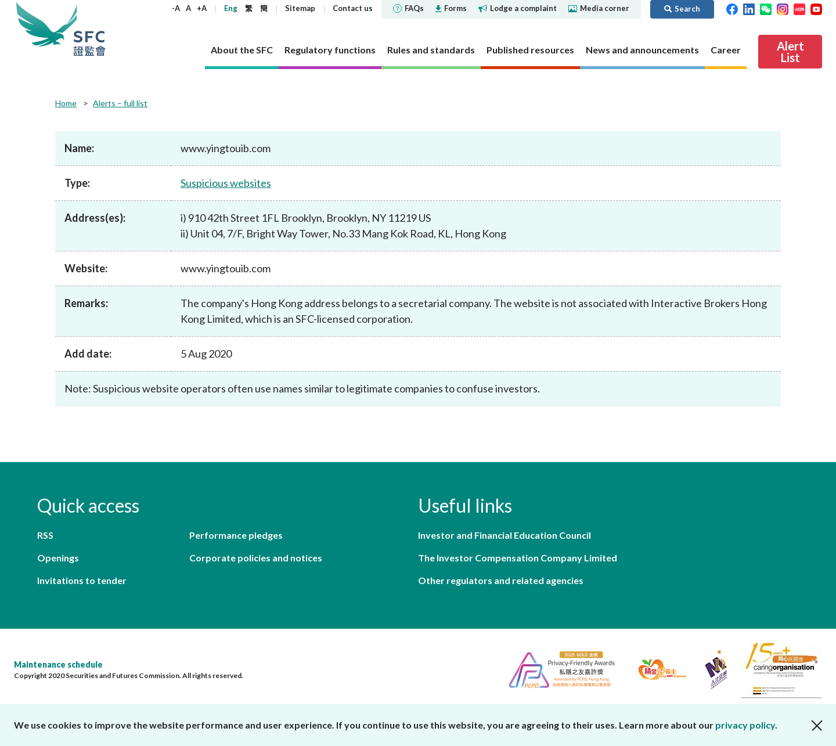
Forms (451, 8)
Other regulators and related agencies (500, 580)
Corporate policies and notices (255, 557)
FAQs (408, 8)
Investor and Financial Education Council (504, 534)
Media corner (598, 8)
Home (66, 103)
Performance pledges (236, 534)
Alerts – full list (120, 103)
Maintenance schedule (58, 664)
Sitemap (300, 8)
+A (202, 8)
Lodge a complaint (517, 8)
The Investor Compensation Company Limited (517, 557)
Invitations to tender (82, 580)
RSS (45, 534)
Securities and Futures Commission (89, 28)
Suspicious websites (226, 182)
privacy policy (745, 724)
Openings (58, 557)
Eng (230, 8)
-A (176, 8)
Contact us (353, 8)
